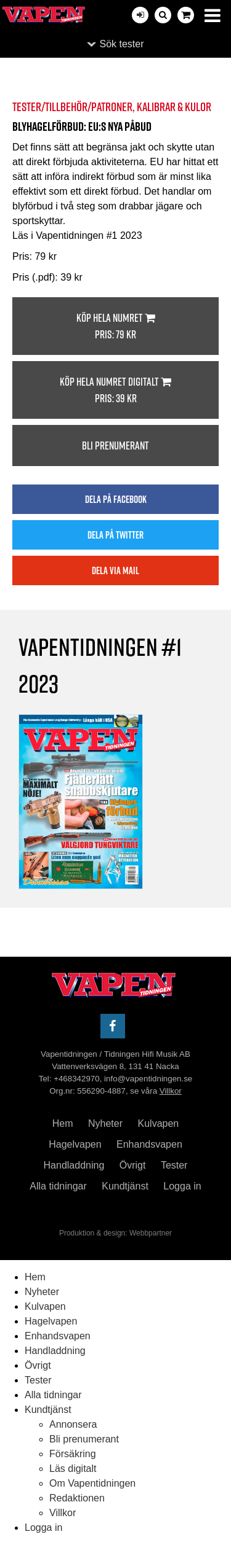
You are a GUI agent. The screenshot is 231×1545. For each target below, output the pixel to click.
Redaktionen (77, 1498)
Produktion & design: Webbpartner (115, 1233)
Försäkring (72, 1454)
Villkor (171, 1091)
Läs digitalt (73, 1468)
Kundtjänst (125, 1186)
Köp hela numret (115, 326)
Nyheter (105, 1123)
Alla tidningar (58, 1186)
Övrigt (133, 1165)
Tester (174, 1165)
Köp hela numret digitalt (115, 390)
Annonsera (73, 1424)
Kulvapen (158, 1123)
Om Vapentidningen (92, 1483)
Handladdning (74, 1165)
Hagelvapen (75, 1144)
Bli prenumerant (115, 445)
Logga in (182, 1186)
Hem (62, 1123)
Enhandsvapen (149, 1144)
